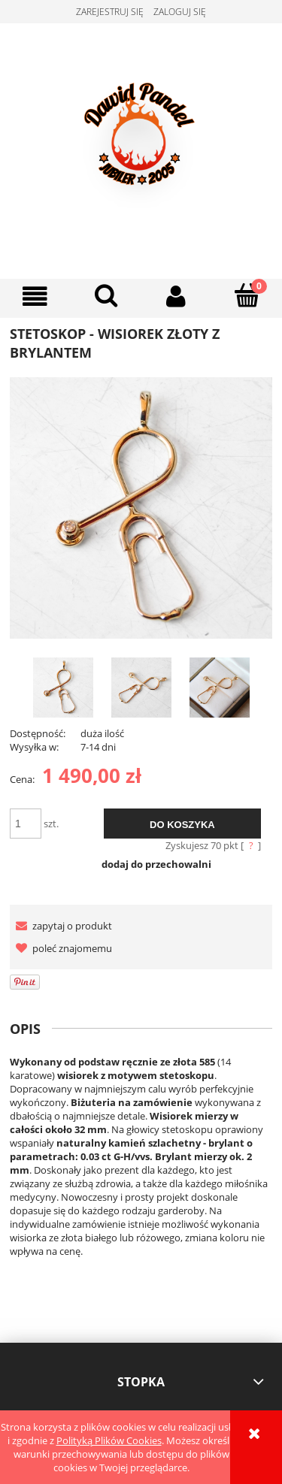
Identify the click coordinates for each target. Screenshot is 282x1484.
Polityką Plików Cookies (109, 1440)
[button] (35, 296)
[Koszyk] (246, 295)
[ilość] (25, 823)
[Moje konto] (176, 296)
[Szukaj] (106, 295)
